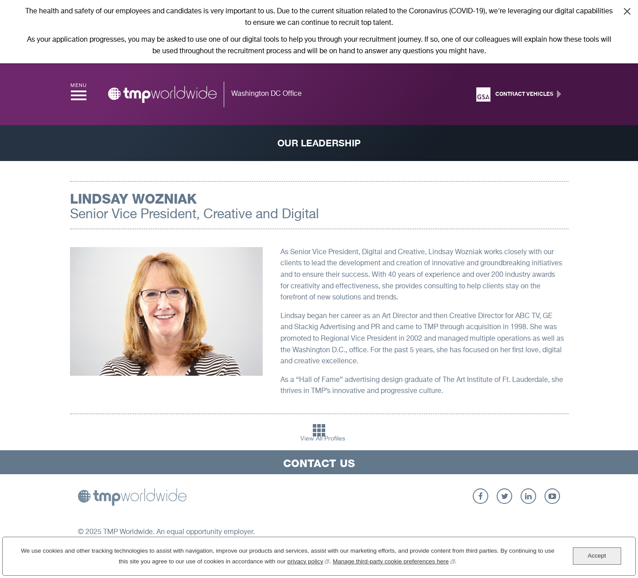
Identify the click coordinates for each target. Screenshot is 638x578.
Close (626, 11)
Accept (596, 558)
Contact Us (319, 463)
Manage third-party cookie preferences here (394, 562)
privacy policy (308, 562)
